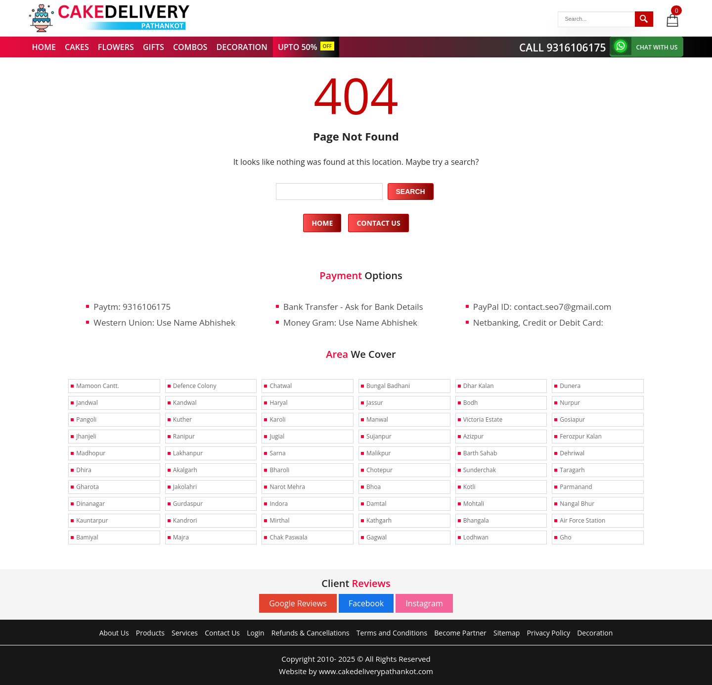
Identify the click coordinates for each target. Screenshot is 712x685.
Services (185, 632)
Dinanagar (90, 503)
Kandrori (185, 520)
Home (322, 223)
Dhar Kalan (478, 386)
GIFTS (153, 47)
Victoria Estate (483, 419)
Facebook (366, 603)
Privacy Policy (548, 632)
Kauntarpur (92, 520)
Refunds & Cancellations (310, 632)
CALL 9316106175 (562, 47)
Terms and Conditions (391, 632)
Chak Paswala (288, 537)
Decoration (595, 632)
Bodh (470, 402)
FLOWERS (116, 47)
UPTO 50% (297, 47)
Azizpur (473, 436)
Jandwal (87, 402)
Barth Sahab (480, 453)
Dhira (83, 470)
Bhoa (373, 487)
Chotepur (379, 470)
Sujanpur (379, 436)
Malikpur (378, 453)
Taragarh (572, 470)
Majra (181, 537)
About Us (114, 632)
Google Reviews (298, 603)
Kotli (469, 487)
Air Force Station (582, 520)
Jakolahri (185, 487)
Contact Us (378, 223)
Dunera (570, 386)
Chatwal (280, 386)
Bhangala (476, 520)
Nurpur (570, 402)
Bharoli (279, 470)
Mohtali (473, 503)
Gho (565, 537)
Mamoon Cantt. (97, 386)
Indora (278, 503)
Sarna (277, 453)
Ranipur (184, 436)
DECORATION (242, 47)
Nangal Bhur (577, 503)
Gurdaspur (188, 503)
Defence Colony (195, 386)
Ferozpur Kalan (580, 436)
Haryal (278, 402)
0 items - (677, 10)
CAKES (77, 47)
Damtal (376, 503)
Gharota (87, 487)
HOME (44, 47)
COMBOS (190, 47)
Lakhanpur (188, 453)
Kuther (182, 419)
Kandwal (185, 402)
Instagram (424, 603)
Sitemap (506, 632)
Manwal (377, 419)
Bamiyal (87, 537)
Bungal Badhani (388, 386)
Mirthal (279, 520)
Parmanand (576, 487)
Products (150, 632)
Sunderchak (479, 470)
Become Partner (460, 632)
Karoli (277, 419)
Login (255, 632)
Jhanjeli (86, 436)
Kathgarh (379, 520)
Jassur (374, 402)
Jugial (276, 436)
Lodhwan (476, 537)
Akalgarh (185, 470)
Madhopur (90, 453)
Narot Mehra (287, 487)
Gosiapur (572, 419)
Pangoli (86, 419)
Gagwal (376, 537)
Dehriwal (572, 453)
